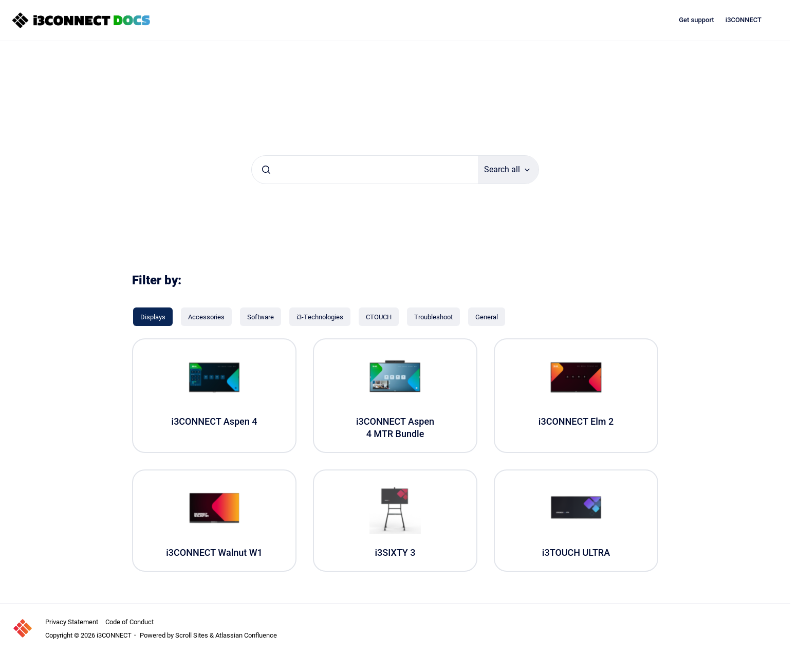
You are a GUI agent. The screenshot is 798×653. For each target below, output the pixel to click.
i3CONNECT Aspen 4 (214, 421)
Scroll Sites (191, 635)
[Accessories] (206, 316)
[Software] (260, 316)
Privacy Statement (71, 621)
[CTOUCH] (379, 316)
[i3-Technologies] (319, 316)
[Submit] (266, 169)
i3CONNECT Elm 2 (576, 421)
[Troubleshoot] (433, 316)
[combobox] (365, 170)
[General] (486, 316)
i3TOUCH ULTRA (576, 552)
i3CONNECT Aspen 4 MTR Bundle (395, 427)
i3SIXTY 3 (395, 552)
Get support (696, 20)
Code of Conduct (129, 621)
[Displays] (153, 316)
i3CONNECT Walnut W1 (214, 552)
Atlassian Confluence (246, 635)
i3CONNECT (744, 20)
